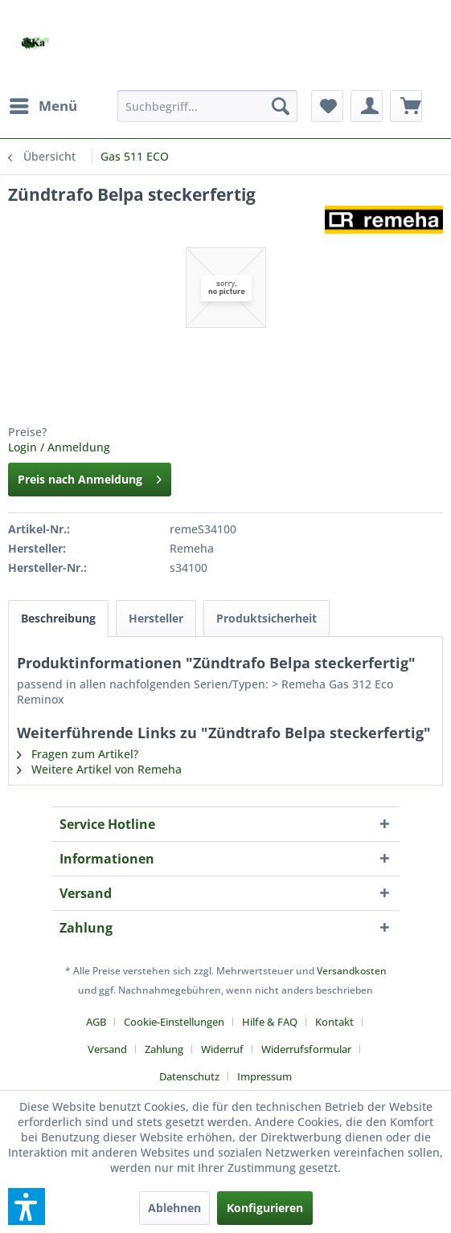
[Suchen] (280, 106)
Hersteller (156, 618)
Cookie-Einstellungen (174, 1022)
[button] (26, 1206)
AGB (96, 1022)
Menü (43, 104)
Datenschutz (189, 1076)
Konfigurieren (265, 1207)
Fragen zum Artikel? (77, 753)
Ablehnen (174, 1207)
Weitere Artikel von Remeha (99, 769)
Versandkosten (352, 971)
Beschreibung (58, 618)
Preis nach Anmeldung (90, 477)
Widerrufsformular (306, 1049)
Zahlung (164, 1049)
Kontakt (334, 1022)
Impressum (264, 1076)
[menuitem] (42, 106)
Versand (107, 1049)
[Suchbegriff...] (207, 106)
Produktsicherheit (266, 618)
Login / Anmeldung (59, 447)
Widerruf (222, 1049)
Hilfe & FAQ (269, 1022)
